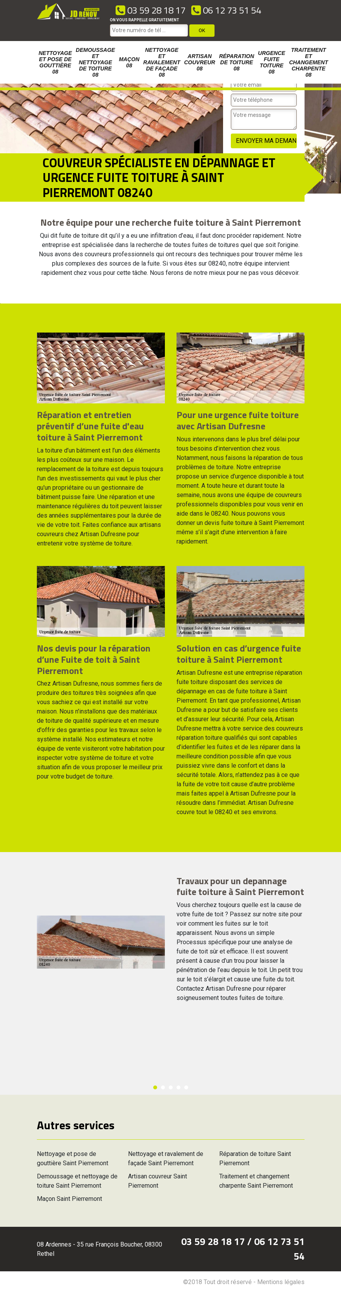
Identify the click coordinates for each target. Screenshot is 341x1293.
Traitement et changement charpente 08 (308, 62)
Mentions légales (281, 1282)
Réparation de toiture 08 (236, 62)
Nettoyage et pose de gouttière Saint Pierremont (72, 1158)
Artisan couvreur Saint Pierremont (157, 1181)
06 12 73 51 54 (226, 10)
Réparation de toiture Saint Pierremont (255, 1158)
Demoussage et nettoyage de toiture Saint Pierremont (77, 1181)
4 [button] (178, 1087)
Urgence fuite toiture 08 (271, 62)
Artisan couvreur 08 (199, 62)
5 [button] (186, 1087)
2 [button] (163, 1087)
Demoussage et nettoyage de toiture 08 (95, 62)
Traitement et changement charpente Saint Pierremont (256, 1181)
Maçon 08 (129, 62)
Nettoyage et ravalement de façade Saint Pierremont (165, 1158)
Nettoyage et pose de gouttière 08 (55, 62)
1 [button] (155, 1087)
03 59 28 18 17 (150, 10)
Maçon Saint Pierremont (69, 1198)
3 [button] (171, 1087)
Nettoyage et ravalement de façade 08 (161, 62)
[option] (171, 942)
